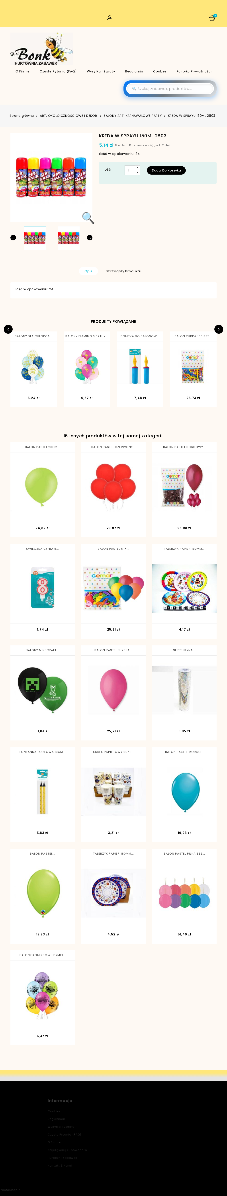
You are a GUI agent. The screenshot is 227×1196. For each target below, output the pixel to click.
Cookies (160, 71)
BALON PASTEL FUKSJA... (113, 650)
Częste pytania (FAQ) (58, 71)
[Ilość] (130, 170)
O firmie (23, 71)
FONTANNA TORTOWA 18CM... (43, 752)
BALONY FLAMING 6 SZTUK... (86, 336)
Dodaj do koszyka (166, 170)
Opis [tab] (88, 271)
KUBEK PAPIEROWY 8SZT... (113, 752)
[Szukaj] (170, 88)
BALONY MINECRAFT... (42, 650)
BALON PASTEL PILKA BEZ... (184, 853)
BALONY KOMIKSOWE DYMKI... (43, 955)
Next (218, 329)
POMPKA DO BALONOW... (140, 336)
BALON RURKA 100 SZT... (193, 336)
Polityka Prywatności (194, 71)
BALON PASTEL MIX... (113, 549)
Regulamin (134, 71)
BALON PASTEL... (42, 853)
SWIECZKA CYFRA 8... (42, 549)
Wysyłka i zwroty (101, 71)
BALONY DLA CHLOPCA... (34, 336)
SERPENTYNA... (184, 650)
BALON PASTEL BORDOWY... (184, 447)
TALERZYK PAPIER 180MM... (184, 549)
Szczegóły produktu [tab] (123, 271)
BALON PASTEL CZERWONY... (113, 447)
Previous (8, 329)
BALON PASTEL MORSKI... (184, 752)
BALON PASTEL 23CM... (42, 447)
